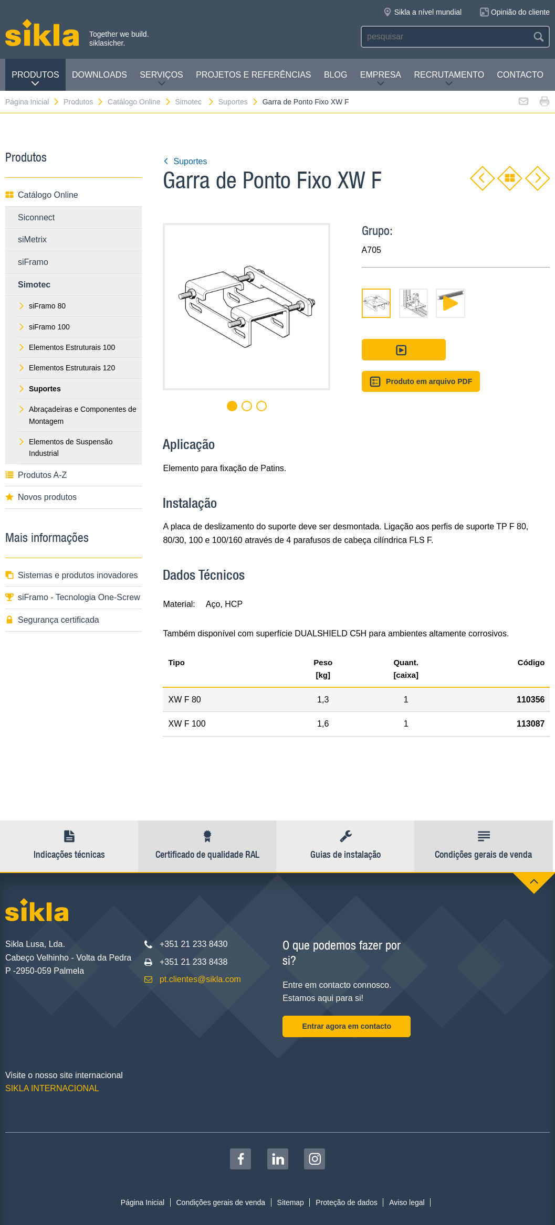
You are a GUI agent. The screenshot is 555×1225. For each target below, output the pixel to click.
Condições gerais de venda (220, 1202)
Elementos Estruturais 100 (66, 347)
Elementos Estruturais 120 (66, 368)
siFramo (33, 262)
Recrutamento (449, 79)
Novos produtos (41, 497)
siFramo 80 (42, 306)
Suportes (238, 102)
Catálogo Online (139, 102)
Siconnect (36, 217)
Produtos (35, 79)
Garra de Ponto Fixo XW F (306, 102)
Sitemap (290, 1202)
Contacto (520, 74)
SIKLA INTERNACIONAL (52, 1088)
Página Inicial (32, 102)
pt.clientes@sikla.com (200, 979)
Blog (335, 74)
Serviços (161, 79)
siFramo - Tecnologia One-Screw (72, 597)
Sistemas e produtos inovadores (71, 575)
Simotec (194, 102)
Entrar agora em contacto (346, 1026)
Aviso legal (406, 1202)
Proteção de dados (347, 1202)
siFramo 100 (44, 327)
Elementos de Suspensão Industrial (65, 447)
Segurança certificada (52, 619)
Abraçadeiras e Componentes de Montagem (77, 415)
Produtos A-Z (36, 475)
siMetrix (32, 239)
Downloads (99, 74)
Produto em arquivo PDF (421, 381)
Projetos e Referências (253, 74)
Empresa (380, 79)
